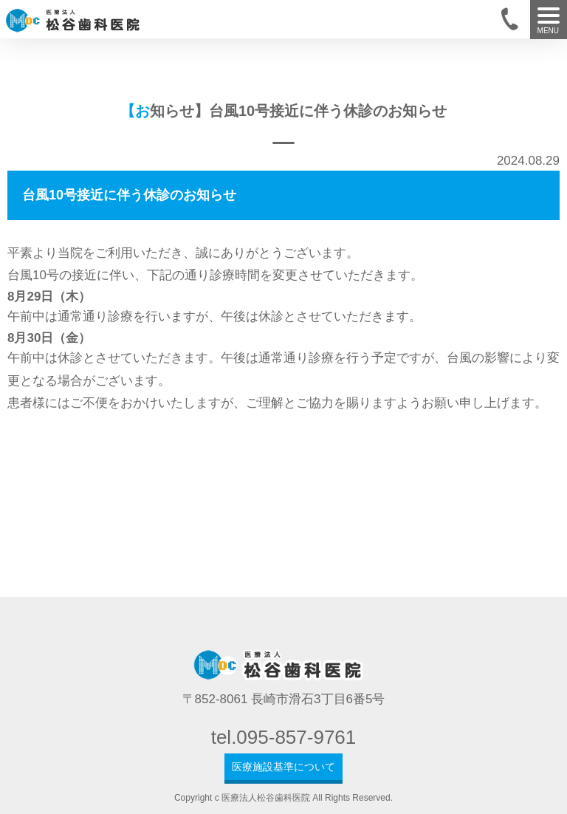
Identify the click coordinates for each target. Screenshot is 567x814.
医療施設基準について (283, 767)
